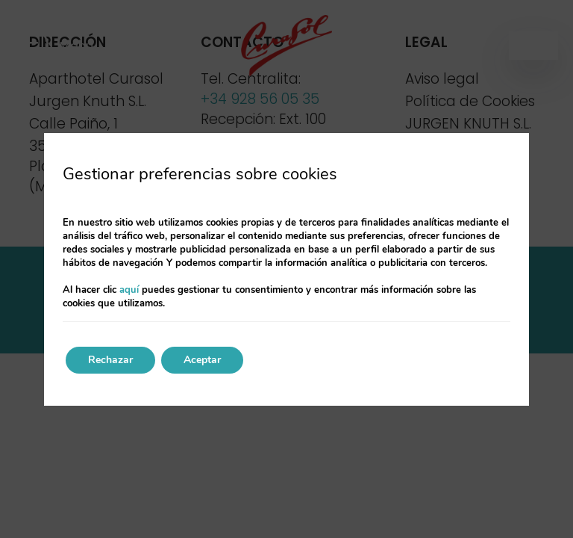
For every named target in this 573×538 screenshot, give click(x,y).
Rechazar (110, 360)
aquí (129, 290)
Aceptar (202, 360)
